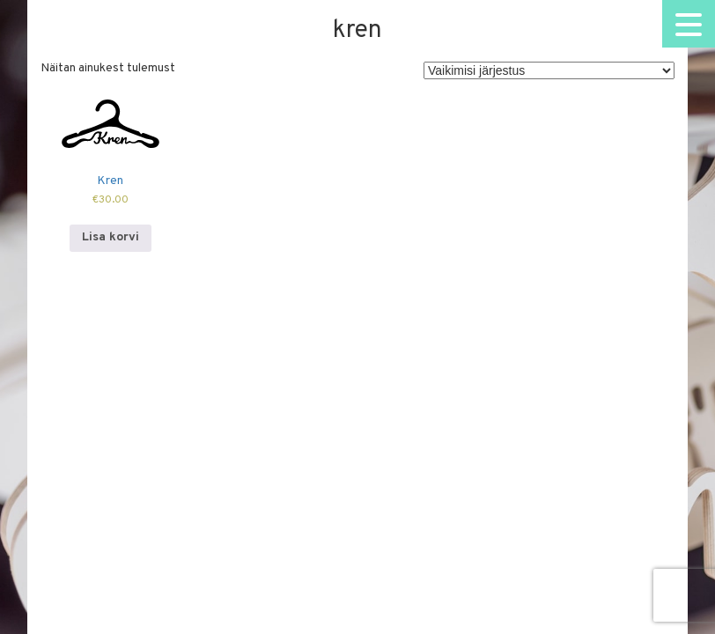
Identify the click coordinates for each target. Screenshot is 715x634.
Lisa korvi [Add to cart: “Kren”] (110, 237)
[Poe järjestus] (549, 70)
